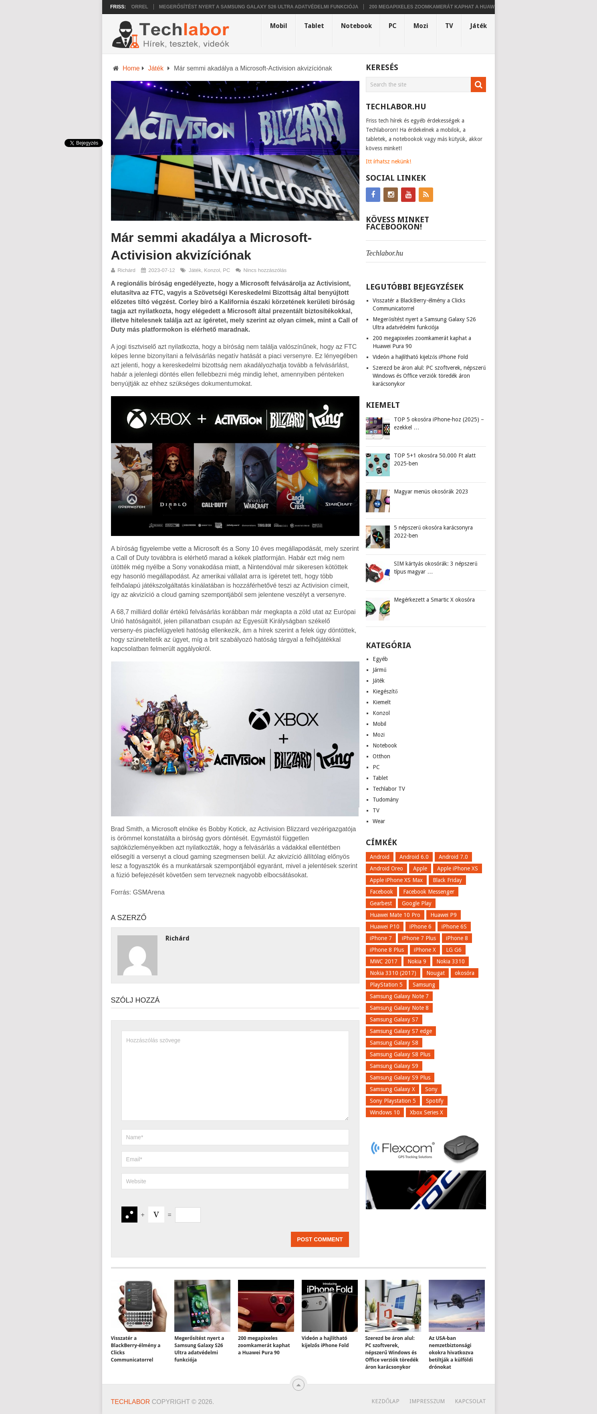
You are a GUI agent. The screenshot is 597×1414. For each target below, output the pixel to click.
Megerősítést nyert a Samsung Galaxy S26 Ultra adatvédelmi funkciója (263, 7)
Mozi (420, 26)
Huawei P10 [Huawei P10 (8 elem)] (384, 926)
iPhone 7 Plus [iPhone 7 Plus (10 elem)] (419, 938)
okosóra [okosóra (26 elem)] (464, 973)
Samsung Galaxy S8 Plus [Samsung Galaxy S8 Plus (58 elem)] (400, 1054)
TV (449, 26)
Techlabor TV (389, 789)
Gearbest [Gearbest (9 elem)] (381, 903)
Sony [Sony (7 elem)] (431, 1089)
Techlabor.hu (384, 253)
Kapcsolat (470, 1401)
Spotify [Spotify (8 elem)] (435, 1101)
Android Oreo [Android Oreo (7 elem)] (386, 868)
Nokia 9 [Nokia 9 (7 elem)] (416, 961)
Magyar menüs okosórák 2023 (431, 491)
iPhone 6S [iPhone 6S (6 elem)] (454, 926)
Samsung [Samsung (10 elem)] (424, 984)
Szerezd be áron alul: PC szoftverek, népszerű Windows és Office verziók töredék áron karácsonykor (429, 376)
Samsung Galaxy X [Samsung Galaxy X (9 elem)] (392, 1089)
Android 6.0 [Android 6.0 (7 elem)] (414, 857)
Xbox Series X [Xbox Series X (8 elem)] (426, 1112)
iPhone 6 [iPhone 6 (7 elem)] (420, 926)
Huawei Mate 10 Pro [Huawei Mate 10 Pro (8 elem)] (395, 915)
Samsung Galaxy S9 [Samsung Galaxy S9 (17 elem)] (394, 1066)
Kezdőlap (385, 1401)
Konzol (212, 270)
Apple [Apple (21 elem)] (420, 868)
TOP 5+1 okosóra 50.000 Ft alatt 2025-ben (435, 459)
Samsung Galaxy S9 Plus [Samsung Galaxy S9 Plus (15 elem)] (400, 1077)
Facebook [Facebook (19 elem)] (381, 891)
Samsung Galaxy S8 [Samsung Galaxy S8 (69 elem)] (394, 1042)
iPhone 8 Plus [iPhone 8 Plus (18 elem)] (387, 950)
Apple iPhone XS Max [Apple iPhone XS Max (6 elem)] (396, 880)
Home (131, 68)
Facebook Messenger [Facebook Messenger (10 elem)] (428, 891)
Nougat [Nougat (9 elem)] (435, 973)
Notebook (356, 26)
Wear (379, 821)
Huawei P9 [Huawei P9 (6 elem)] (443, 915)
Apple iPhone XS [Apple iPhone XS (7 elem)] (457, 868)
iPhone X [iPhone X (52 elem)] (425, 950)
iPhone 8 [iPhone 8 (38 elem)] (457, 938)
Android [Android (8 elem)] (379, 857)
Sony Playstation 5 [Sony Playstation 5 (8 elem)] (393, 1101)
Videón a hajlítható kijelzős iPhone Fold (420, 357)
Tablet (314, 26)
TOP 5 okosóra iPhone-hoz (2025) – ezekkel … (439, 423)
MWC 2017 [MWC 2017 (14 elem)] (383, 961)
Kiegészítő (385, 691)
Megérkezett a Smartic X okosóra (434, 599)
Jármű (379, 670)
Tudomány (386, 799)
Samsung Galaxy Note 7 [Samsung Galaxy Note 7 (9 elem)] (399, 996)
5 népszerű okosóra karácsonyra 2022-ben (433, 531)
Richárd (126, 270)
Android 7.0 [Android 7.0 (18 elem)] (453, 857)
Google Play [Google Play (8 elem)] (417, 903)
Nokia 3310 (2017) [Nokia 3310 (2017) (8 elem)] (393, 973)
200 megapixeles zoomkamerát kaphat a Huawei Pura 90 (449, 7)
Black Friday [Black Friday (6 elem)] (447, 880)
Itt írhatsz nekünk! (388, 161)
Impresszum (427, 1401)
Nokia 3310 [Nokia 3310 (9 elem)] (450, 961)
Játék (478, 26)
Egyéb (380, 659)
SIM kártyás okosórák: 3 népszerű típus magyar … (435, 567)
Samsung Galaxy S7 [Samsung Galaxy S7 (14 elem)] (394, 1019)
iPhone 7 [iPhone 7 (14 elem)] (381, 938)
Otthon (381, 756)
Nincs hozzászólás (265, 270)
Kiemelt (382, 702)
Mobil (278, 26)
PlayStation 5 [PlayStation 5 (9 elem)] (386, 984)
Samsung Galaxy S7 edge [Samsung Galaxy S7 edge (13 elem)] (401, 1031)
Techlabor (130, 1401)
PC (393, 26)
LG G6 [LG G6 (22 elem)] (454, 950)
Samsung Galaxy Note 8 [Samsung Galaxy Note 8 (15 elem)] (399, 1008)
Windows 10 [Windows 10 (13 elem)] (385, 1112)
